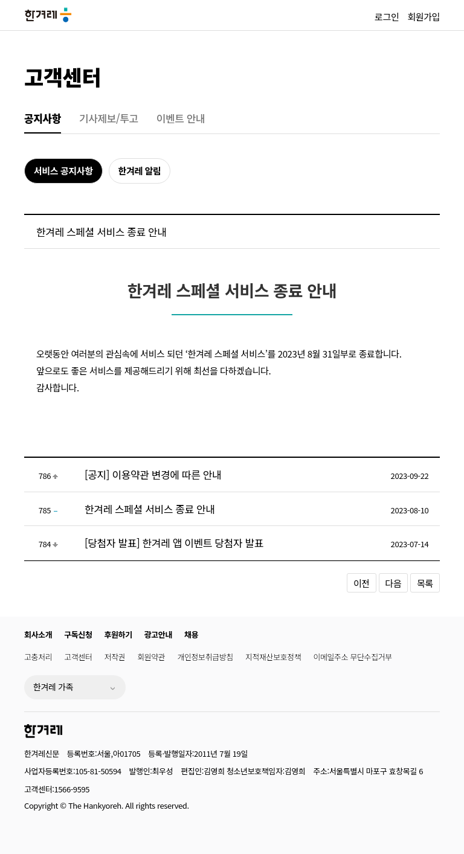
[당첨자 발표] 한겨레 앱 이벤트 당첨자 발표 (174, 542)
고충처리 (38, 657)
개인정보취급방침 (205, 657)
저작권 (115, 657)
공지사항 (42, 118)
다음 (393, 583)
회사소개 (38, 634)
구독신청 (78, 634)
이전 (361, 583)
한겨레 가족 (53, 687)
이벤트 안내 (180, 118)
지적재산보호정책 (273, 657)
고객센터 (62, 76)
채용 (191, 634)
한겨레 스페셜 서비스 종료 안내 (150, 508)
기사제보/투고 (108, 118)
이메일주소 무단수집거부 (352, 657)
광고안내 (158, 634)
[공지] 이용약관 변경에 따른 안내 (153, 474)
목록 (425, 583)
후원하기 (118, 634)
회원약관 (151, 657)
